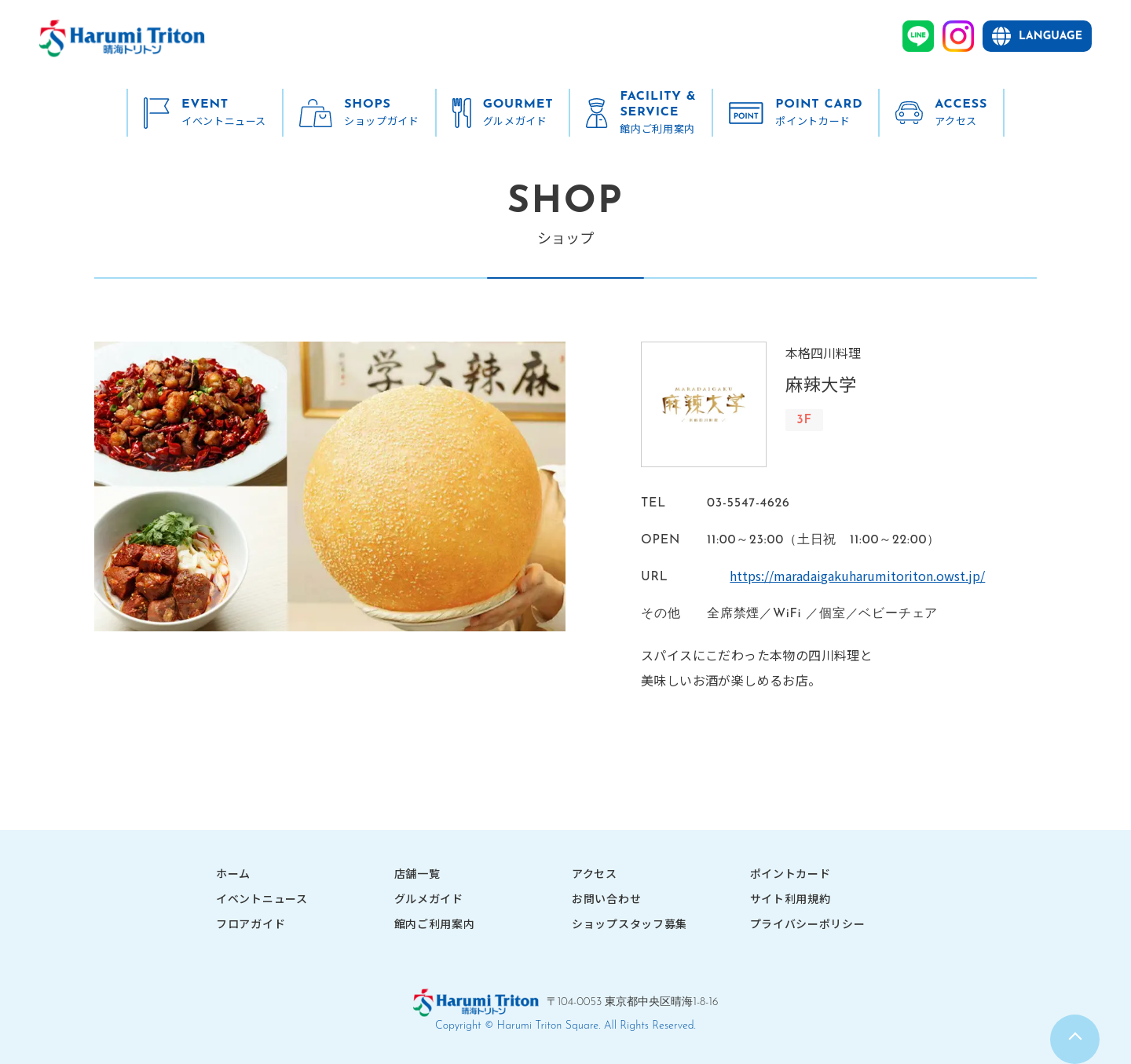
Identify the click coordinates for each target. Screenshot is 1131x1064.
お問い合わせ (606, 898)
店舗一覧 (417, 873)
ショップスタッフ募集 (629, 923)
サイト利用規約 (790, 898)
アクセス (594, 873)
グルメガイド (428, 898)
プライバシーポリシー (808, 923)
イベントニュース (262, 898)
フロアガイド (250, 923)
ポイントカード (790, 873)
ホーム (233, 873)
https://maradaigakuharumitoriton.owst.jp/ (834, 575)
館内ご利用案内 (434, 923)
